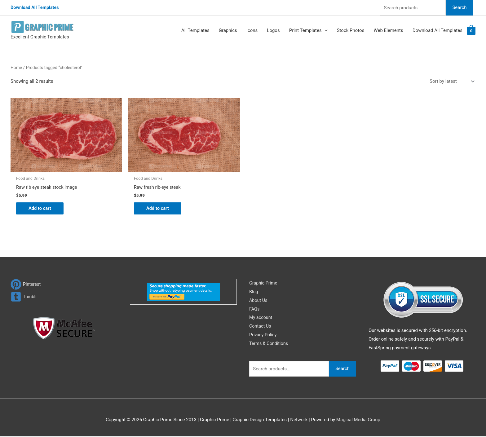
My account (261, 318)
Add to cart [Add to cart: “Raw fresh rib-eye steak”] (158, 208)
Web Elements (388, 30)
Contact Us (260, 326)
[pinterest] (26, 284)
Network (298, 420)
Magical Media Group (358, 420)
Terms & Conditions (269, 344)
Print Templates (305, 30)
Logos (273, 30)
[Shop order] (450, 81)
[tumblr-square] (24, 297)
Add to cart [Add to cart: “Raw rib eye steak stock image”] (40, 208)
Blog (253, 292)
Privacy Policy (263, 335)
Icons (252, 30)
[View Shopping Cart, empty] (471, 30)
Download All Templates (36, 8)
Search (459, 7)
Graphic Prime (263, 283)
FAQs (254, 309)
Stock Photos (351, 30)
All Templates (195, 30)
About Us (258, 300)
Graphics (228, 30)
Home (16, 67)
